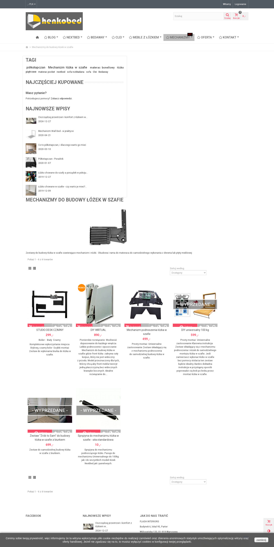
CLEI (118, 37)
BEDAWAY (97, 37)
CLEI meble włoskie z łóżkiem (42, 515)
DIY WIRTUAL (145, 185)
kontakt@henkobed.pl (155, 468)
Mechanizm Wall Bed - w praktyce (56, 145)
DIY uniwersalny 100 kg (227, 185)
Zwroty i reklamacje (94, 504)
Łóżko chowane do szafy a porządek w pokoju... (57, 189)
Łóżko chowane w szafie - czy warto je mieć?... (57, 203)
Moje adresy (147, 504)
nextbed (66, 76)
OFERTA (205, 37)
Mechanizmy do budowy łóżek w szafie (47, 496)
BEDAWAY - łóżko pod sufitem (43, 511)
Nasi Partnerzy (92, 496)
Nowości (202, 507)
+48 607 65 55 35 (184, 468)
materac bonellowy (54, 72)
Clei (48, 80)
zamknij (261, 539)
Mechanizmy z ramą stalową (42, 500)
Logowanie (240, 4)
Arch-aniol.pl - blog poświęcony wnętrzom (220, 496)
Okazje (202, 504)
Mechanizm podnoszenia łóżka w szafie (186, 187)
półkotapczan (36, 67)
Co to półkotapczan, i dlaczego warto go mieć (57, 161)
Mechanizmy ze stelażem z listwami (46, 504)
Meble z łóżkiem (145, 37)
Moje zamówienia (150, 500)
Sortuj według (206, 131)
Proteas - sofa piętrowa (39, 523)
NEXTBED (72, 37)
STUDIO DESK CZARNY (103, 185)
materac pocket (49, 76)
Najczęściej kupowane (41, 93)
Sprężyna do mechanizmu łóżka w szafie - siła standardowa (145, 294)
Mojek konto (147, 496)
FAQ (86, 519)
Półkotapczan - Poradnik (50, 173)
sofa (42, 80)
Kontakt (229, 37)
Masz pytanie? (36, 106)
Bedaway (56, 80)
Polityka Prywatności (95, 511)
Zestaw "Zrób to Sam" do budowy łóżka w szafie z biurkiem (103, 294)
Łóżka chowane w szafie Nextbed (44, 507)
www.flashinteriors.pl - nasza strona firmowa (222, 500)
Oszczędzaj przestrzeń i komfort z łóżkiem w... (56, 133)
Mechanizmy (179, 37)
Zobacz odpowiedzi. (61, 112)
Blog (51, 37)
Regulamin (89, 507)
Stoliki (30, 527)
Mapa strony (90, 515)
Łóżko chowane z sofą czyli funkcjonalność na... (109, 469)
